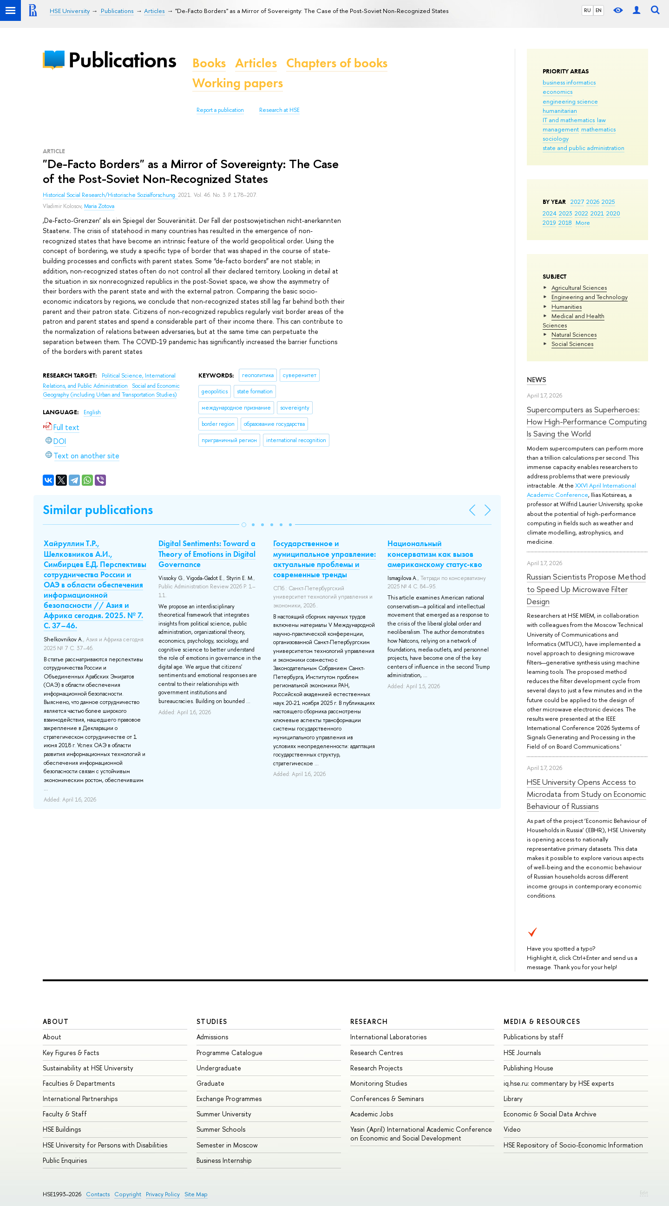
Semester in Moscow (227, 1145)
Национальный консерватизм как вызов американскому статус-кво (434, 553)
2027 (577, 201)
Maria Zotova (99, 206)
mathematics (598, 129)
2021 (597, 213)
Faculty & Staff (65, 1113)
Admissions (212, 1036)
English (92, 412)
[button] (244, 524)
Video (512, 1129)
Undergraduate (219, 1067)
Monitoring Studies (378, 1083)
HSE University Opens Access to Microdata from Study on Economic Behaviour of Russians (586, 794)
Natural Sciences (574, 334)
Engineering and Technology (589, 297)
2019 (549, 222)
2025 (608, 201)
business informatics (569, 82)
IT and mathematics (569, 120)
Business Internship (224, 1160)
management (561, 129)
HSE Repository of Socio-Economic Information (573, 1145)
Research (369, 1021)
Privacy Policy (163, 1194)
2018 (565, 222)
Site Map (196, 1194)
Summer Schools (221, 1129)
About (56, 1021)
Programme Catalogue (229, 1052)
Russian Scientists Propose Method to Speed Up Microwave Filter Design (586, 588)
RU (587, 10)
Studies (212, 1021)
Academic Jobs (371, 1113)
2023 (565, 213)
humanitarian (560, 110)
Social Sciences (572, 343)
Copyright (127, 1194)
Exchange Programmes (229, 1098)
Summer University (224, 1113)
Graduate (210, 1083)
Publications (122, 60)
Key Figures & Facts (71, 1052)
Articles (256, 63)
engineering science (570, 101)
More (583, 222)
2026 (592, 201)
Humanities (566, 306)
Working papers (237, 83)
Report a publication (220, 110)
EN (599, 10)
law (601, 120)
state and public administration (583, 147)
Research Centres (376, 1052)
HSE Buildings (62, 1129)
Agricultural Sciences (579, 287)
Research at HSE (279, 110)
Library (513, 1098)
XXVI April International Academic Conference (581, 490)
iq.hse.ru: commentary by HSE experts (559, 1083)
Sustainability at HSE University (88, 1067)
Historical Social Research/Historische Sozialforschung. (110, 195)
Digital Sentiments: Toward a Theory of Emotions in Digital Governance (207, 553)
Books (209, 63)
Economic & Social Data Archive (550, 1113)
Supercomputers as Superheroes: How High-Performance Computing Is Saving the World (587, 421)
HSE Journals (522, 1052)
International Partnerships (80, 1098)
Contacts (98, 1194)
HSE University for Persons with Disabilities (105, 1145)
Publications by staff (534, 1036)
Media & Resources (542, 1021)
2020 (613, 213)
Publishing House (528, 1067)
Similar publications (98, 510)
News (536, 380)
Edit (644, 1192)
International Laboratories (388, 1036)
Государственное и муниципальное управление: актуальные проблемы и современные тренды (324, 558)
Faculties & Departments (79, 1083)
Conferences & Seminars (387, 1098)
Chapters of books (336, 63)
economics (557, 91)
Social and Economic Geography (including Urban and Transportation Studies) (111, 390)
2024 (550, 213)
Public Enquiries (65, 1160)
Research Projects (376, 1067)
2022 (581, 213)
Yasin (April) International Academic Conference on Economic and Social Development (421, 1133)
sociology (556, 138)
